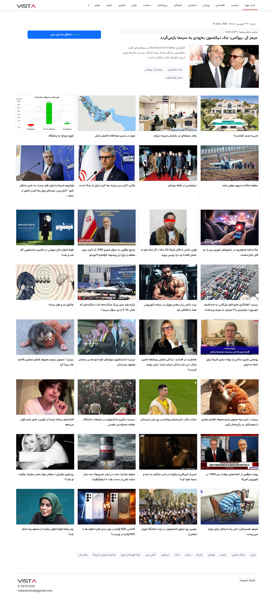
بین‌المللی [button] (162, 5)
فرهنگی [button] (178, 5)
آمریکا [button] (199, 555)
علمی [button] (134, 5)
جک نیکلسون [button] (175, 69)
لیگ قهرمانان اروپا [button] (130, 555)
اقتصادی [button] (220, 5)
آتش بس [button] (151, 555)
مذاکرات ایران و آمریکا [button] (104, 555)
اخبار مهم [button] (250, 5)
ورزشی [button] (206, 5)
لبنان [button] (188, 555)
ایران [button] (253, 555)
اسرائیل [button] (165, 555)
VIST (26, 5)
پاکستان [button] (83, 555)
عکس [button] (109, 5)
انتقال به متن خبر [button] (64, 34)
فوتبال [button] (211, 555)
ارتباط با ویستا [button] (247, 580)
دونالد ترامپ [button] (238, 555)
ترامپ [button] (223, 555)
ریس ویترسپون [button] (174, 77)
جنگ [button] (177, 555)
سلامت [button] (147, 5)
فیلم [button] (97, 5)
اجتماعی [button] (192, 5)
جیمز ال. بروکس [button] (153, 69)
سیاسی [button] (235, 5)
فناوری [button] (121, 5)
